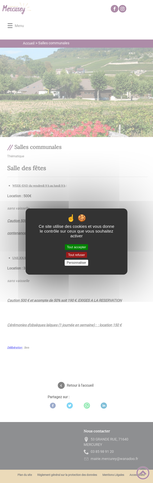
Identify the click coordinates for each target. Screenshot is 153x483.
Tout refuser (76, 255)
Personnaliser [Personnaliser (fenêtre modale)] (76, 262)
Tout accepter (76, 247)
